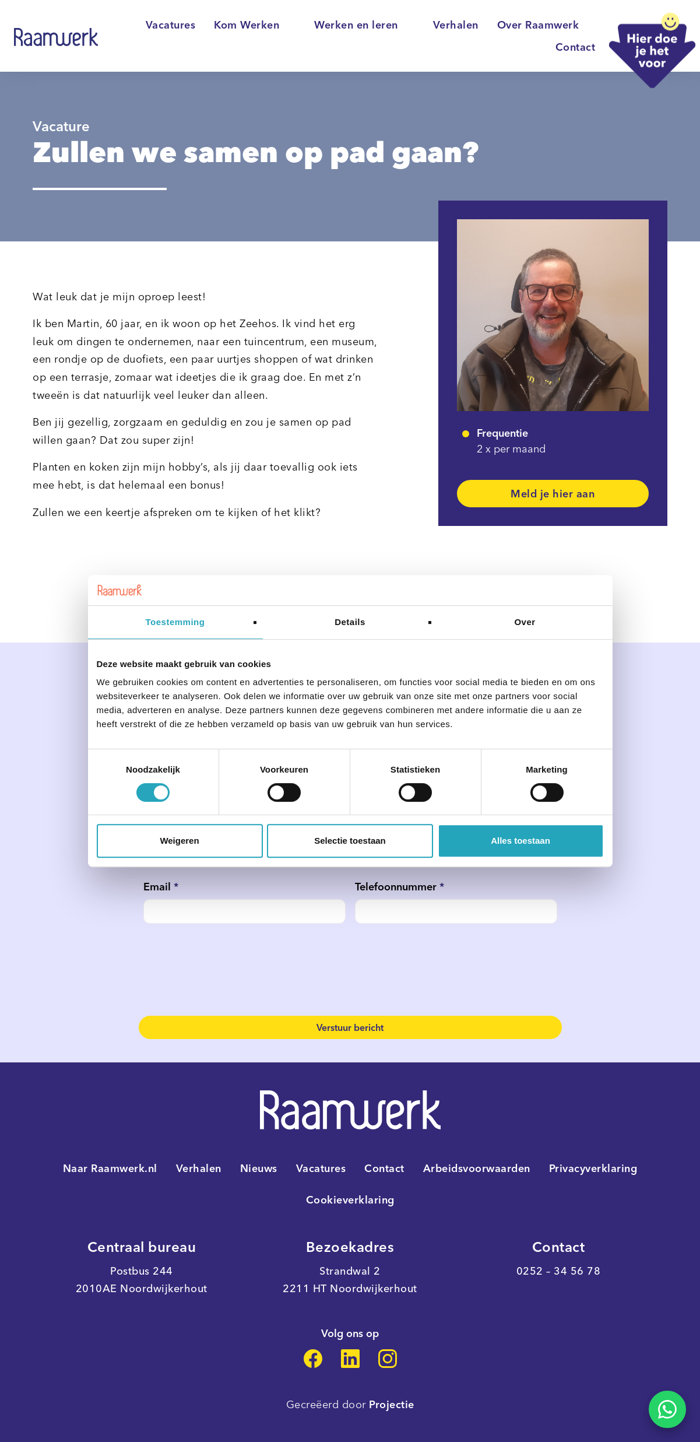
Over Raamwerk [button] (546, 25)
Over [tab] (524, 622)
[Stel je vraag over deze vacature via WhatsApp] (667, 1409)
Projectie (391, 1404)
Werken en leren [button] (364, 25)
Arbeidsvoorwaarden (476, 1168)
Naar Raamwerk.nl (110, 1168)
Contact (575, 47)
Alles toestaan (520, 840)
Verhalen (456, 25)
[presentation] (232, 969)
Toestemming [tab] (175, 622)
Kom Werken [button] (255, 25)
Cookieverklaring (350, 1200)
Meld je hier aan (553, 493)
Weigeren (179, 840)
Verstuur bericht (350, 1027)
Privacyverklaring (593, 1168)
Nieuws (258, 1168)
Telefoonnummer (399, 886)
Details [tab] (350, 622)
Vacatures (171, 25)
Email (160, 886)
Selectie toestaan (350, 840)
